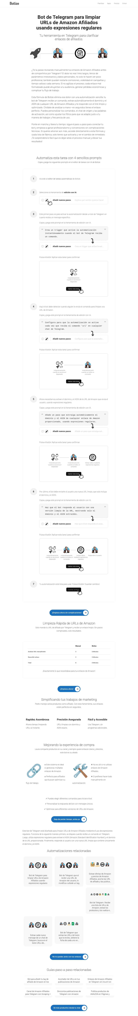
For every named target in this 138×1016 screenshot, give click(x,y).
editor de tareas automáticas (60, 179)
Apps (109, 3)
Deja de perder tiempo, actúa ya (67, 819)
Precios (116, 3)
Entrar (124, 3)
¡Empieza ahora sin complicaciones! (67, 613)
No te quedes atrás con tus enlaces (67, 957)
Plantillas (101, 3)
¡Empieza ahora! (66, 689)
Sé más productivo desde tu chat (66, 1008)
